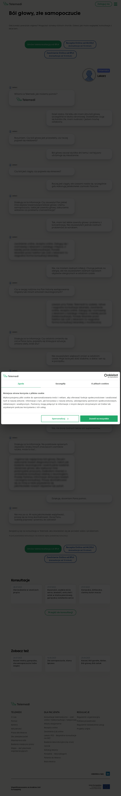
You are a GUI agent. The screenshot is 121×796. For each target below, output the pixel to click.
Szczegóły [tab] (60, 383)
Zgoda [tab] (21, 383)
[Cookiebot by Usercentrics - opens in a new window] (106, 376)
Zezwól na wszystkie (99, 418)
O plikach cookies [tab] (100, 383)
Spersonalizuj (60, 418)
